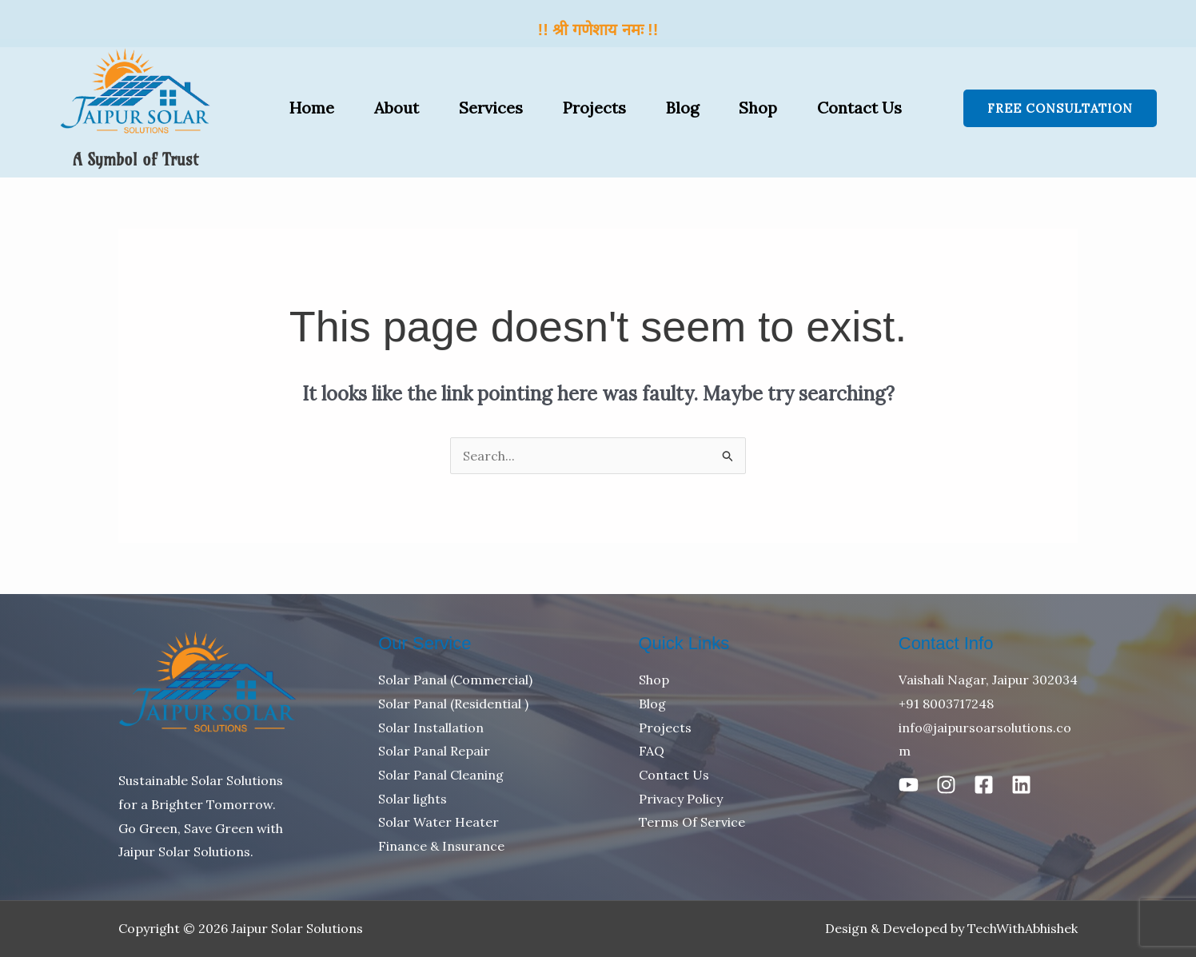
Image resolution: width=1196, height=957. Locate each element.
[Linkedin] (1021, 785)
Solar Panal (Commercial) (455, 680)
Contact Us (859, 108)
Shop (758, 108)
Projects (594, 108)
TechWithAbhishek (1022, 928)
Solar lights (412, 799)
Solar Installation (431, 728)
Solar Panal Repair (434, 751)
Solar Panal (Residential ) (453, 704)
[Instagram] (946, 785)
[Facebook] (984, 785)
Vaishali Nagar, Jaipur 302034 (988, 680)
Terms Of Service (692, 822)
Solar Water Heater (438, 822)
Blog (682, 108)
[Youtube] (909, 785)
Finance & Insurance (441, 846)
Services (491, 108)
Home (311, 108)
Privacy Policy (681, 799)
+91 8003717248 (946, 704)
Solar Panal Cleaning (441, 775)
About (396, 108)
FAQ (651, 751)
